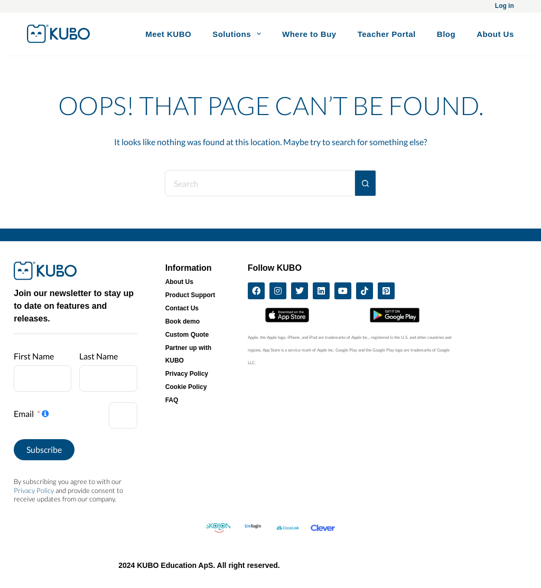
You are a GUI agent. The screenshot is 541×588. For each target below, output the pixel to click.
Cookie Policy (186, 387)
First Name (34, 356)
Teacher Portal (387, 34)
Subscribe (44, 449)
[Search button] (365, 183)
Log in (504, 6)
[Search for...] (260, 183)
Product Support (190, 295)
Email (24, 414)
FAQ (172, 400)
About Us (495, 34)
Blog (446, 34)
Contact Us (182, 308)
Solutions (238, 33)
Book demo (182, 321)
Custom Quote (187, 334)
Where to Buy (309, 34)
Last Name (98, 356)
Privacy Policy (34, 490)
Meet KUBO (168, 34)
